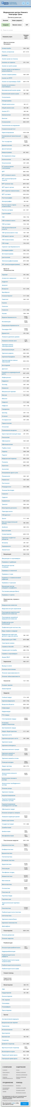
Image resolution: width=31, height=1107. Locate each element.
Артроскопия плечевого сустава (9, 779)
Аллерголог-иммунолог (9, 278)
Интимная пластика (8, 860)
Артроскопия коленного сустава (9, 774)
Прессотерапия (6, 1010)
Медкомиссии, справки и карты (11, 600)
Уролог (4, 518)
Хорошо (25, 1103)
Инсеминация (6, 321)
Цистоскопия (6, 257)
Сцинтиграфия (6, 213)
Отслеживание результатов (6, 1088)
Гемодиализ (5, 409)
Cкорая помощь (9, 973)
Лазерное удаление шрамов (10, 337)
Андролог (5, 282)
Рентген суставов (7, 210)
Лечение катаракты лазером (11, 813)
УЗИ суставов (6, 224)
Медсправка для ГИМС (9, 639)
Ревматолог (5, 479)
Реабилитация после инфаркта (8, 955)
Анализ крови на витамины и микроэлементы (11, 70)
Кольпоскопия (6, 163)
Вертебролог (6, 292)
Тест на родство (7, 141)
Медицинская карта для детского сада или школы (10, 635)
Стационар (5, 1040)
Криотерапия (6, 1033)
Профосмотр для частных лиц (11, 627)
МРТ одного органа (8, 187)
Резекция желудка (7, 762)
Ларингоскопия (6, 423)
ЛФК (3, 989)
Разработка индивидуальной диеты (11, 373)
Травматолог (6, 501)
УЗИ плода (5, 243)
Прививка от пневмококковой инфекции (11, 578)
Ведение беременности (9, 317)
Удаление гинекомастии (9, 923)
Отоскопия (5, 427)
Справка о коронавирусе (9, 653)
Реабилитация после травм (10, 968)
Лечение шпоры (7, 788)
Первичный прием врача (9, 1055)
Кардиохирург (6, 711)
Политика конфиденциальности (8, 1078)
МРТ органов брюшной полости (9, 179)
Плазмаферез (6, 1007)
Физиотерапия (8, 985)
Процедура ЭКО (7, 329)
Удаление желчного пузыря (10, 749)
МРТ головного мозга (8, 175)
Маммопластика (7, 876)
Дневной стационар (8, 1044)
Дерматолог (5, 333)
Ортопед (4, 413)
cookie (13, 1103)
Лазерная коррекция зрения (11, 816)
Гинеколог (5, 310)
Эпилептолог (6, 550)
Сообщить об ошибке (21, 1088)
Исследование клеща (8, 156)
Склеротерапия (6, 534)
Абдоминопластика (8, 845)
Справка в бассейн (8, 646)
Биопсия (4, 118)
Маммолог (5, 388)
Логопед (4, 384)
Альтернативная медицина (10, 1019)
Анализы (4, 55)
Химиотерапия (6, 688)
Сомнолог (5, 494)
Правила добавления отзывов (21, 1078)
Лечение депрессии (8, 935)
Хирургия (6, 693)
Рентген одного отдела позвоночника (9, 205)
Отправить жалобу (20, 1090)
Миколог (4, 398)
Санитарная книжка (8, 643)
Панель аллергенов (8, 52)
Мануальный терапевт (9, 391)
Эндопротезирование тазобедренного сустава (9, 804)
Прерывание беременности (10, 325)
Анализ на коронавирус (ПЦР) (11, 81)
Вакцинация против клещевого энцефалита (9, 587)
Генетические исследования (11, 125)
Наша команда (6, 1072)
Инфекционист (6, 377)
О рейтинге (5, 1074)
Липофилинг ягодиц (8, 872)
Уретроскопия (6, 115)
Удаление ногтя (7, 735)
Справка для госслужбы (9, 650)
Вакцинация (7, 554)
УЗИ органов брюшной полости (9, 228)
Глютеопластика (7, 857)
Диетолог (5, 369)
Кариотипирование (8, 132)
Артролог (5, 285)
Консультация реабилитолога (11, 947)
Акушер (4, 313)
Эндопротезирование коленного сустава (8, 799)
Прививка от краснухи (9, 583)
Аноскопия (5, 469)
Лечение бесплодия (8, 490)
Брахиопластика (7, 853)
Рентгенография (7, 198)
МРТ (3, 171)
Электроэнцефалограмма (10, 261)
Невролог (5, 402)
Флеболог (5, 527)
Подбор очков (6, 448)
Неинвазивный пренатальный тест (11, 136)
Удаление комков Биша (9, 919)
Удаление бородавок (8, 357)
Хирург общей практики (9, 731)
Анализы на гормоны (8, 62)
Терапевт (5, 274)
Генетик (4, 303)
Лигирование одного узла (10, 472)
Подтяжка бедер (7, 896)
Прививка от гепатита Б (9, 570)
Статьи (17, 1070)
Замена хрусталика (8, 820)
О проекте (5, 1070)
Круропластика (6, 864)
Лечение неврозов (7, 938)
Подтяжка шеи (6, 899)
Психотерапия (8, 930)
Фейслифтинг (6, 926)
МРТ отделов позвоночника (10, 191)
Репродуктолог (6, 487)
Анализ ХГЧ (5, 111)
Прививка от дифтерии (9, 562)
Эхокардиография (7, 250)
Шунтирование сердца (9, 728)
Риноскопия (5, 437)
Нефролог (5, 405)
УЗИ (3, 217)
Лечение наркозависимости (10, 673)
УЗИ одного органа (8, 236)
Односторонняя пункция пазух (11, 434)
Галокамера (5, 1003)
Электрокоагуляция (8, 349)
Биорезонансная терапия (10, 1022)
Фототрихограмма (7, 254)
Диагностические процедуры (9, 43)
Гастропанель (6, 97)
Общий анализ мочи (8, 104)
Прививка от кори (7, 574)
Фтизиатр (5, 543)
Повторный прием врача (9, 1058)
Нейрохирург (6, 708)
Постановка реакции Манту (10, 591)
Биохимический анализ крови (11, 90)
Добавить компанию (21, 1072)
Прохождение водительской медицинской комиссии (11, 613)
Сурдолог (5, 497)
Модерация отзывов (21, 1092)
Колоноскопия (6, 159)
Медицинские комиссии (9, 605)
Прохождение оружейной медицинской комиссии (10, 618)
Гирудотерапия (6, 993)
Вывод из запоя (7, 666)
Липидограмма (6, 101)
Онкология (7, 681)
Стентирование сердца (9, 719)
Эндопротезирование (8, 795)
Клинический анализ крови (10, 94)
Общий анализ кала (8, 108)
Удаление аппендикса (9, 745)
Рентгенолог (6, 483)
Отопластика (6, 888)
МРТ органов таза (7, 184)
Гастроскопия (6, 122)
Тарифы (4, 1091)
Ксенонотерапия (7, 996)
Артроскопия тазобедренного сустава (11, 784)
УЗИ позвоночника (8, 240)
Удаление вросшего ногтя (10, 738)
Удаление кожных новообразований (7, 345)
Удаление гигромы (8, 792)
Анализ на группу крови (9, 66)
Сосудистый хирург (8, 824)
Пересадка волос (7, 511)
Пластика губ (6, 892)
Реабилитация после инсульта (11, 965)
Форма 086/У (6, 657)
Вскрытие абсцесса (8, 704)
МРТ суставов (6, 194)
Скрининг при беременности (11, 247)
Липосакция (6, 868)
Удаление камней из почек (10, 758)
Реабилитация (8, 943)
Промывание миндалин (9, 430)
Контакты (18, 1085)
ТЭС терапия (6, 1000)
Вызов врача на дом (8, 1051)
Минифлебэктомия (8, 836)
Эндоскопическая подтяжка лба (10, 903)
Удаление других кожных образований (10, 361)
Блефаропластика (7, 849)
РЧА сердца (5, 715)
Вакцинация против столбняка (8, 566)
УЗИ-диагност (6, 515)
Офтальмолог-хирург (8, 809)
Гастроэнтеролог (7, 296)
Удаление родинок (7, 353)
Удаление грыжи (7, 742)
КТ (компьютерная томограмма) (8, 167)
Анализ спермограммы (9, 74)
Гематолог (5, 299)
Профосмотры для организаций (7, 623)
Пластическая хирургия (11, 840)
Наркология (7, 661)
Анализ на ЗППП (7, 78)
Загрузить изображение (21, 1074)
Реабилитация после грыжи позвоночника (10, 960)
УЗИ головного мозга (8, 220)
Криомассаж (6, 1036)
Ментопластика (7, 884)
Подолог (4, 455)
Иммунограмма (7, 152)
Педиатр (4, 451)
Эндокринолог (6, 546)
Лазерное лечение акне (9, 341)
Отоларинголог (6, 420)
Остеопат (5, 416)
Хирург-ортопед (7, 766)
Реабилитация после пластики (11, 912)
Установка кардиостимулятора (8, 723)
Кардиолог (5, 381)
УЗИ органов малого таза (10, 232)
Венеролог (5, 289)
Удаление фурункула (8, 701)
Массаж (4, 395)
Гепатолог (5, 306)
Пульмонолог (6, 476)
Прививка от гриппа (8, 595)
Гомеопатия (5, 1026)
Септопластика (6, 915)
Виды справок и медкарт (9, 631)
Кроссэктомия (6, 530)
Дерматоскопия (7, 145)
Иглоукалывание (7, 1029)
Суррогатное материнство (8, 979)
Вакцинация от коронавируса (11, 558)
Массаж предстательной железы (9, 522)
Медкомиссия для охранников (11, 608)
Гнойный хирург (7, 697)
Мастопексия (6, 880)
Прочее (6, 1015)
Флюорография (6, 201)
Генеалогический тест (9, 129)
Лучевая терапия (7, 685)
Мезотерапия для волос (9, 508)
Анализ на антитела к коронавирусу (8, 85)
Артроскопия (6, 769)
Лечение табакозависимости (11, 676)
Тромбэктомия (6, 827)
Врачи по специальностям (9, 269)
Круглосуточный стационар (10, 1047)
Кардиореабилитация (8, 951)
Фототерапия (6, 365)
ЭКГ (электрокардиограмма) (11, 264)
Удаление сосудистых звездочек (9, 538)
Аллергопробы (6, 48)
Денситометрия (7, 149)
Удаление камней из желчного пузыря (8, 754)
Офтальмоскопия (7, 444)
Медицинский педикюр (9, 458)
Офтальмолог (6, 441)
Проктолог (5, 465)
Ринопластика (6, 908)
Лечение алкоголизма (9, 669)
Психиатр (5, 462)
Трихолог (5, 504)
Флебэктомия (6, 831)
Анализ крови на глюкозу (10, 59)
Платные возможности (8, 1085)
